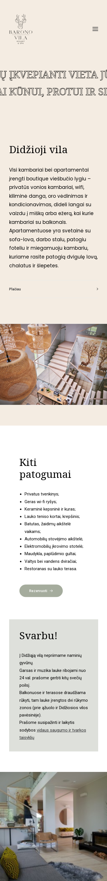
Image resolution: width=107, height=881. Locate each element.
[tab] (53, 289)
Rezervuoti (41, 591)
